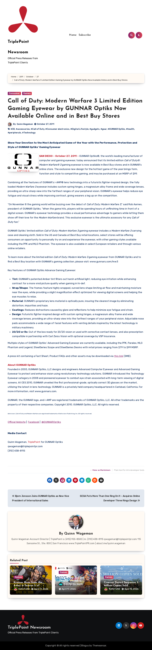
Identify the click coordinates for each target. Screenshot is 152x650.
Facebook (33, 422)
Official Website (17, 422)
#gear (104, 129)
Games (27, 93)
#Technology (29, 132)
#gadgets (94, 129)
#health (130, 129)
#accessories (23, 129)
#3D (13, 129)
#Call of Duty (37, 129)
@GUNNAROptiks (51, 422)
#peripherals (14, 132)
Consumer (14, 93)
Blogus (85, 645)
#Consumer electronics (57, 129)
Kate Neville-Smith (71, 584)
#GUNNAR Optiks (116, 129)
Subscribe (85, 35)
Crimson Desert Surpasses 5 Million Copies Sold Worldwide (121, 585)
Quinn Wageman (25, 124)
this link (118, 356)
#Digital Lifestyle (79, 129)
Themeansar (99, 645)
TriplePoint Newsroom (29, 627)
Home (73, 35)
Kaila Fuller (22, 589)
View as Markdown (100, 470)
